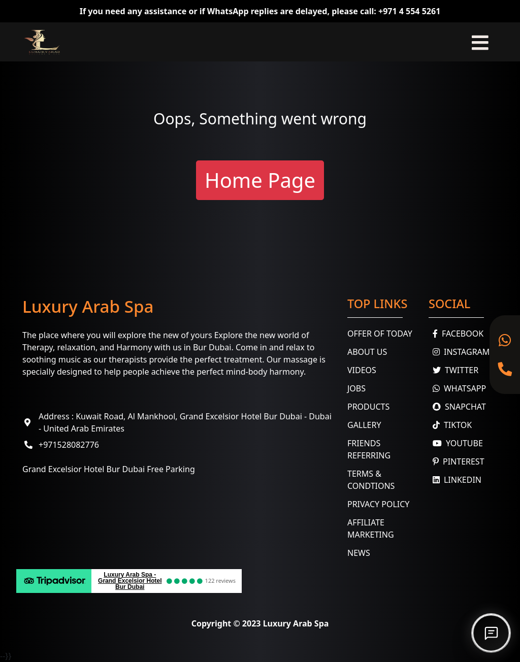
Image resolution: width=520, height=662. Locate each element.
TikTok (450, 425)
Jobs (356, 388)
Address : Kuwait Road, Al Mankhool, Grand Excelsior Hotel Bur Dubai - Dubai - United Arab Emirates (185, 422)
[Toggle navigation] (480, 42)
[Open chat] (491, 633)
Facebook (456, 333)
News (358, 552)
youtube (456, 443)
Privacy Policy (378, 504)
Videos (361, 370)
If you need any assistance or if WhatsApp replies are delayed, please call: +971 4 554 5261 (260, 11)
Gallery (364, 425)
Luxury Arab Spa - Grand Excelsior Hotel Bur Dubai (129, 581)
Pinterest (456, 461)
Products (368, 406)
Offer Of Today (379, 333)
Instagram (459, 351)
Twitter (453, 370)
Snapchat (457, 406)
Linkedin (455, 479)
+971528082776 (69, 444)
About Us (367, 351)
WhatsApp (457, 388)
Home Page (260, 180)
